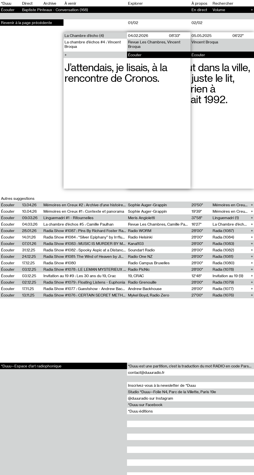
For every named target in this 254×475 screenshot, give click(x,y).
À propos (199, 3)
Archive (49, 3)
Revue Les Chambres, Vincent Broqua (154, 44)
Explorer (135, 3)
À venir (70, 3)
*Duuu (6, 3)
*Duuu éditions (140, 411)
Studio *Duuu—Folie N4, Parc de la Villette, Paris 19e (172, 391)
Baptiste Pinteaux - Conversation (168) (55, 9)
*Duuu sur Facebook (145, 404)
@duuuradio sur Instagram (150, 398)
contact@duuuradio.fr (146, 372)
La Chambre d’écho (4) (84, 35)
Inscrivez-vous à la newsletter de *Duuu (162, 385)
